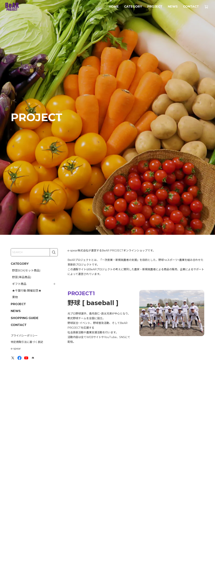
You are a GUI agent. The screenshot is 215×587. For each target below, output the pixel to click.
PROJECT (154, 6)
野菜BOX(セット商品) (26, 270)
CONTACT (191, 6)
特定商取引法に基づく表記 (27, 342)
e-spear (16, 348)
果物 (15, 297)
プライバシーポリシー (24, 335)
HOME (114, 6)
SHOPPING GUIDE (24, 318)
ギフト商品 (19, 284)
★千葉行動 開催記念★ (26, 290)
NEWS (173, 6)
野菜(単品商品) (21, 277)
